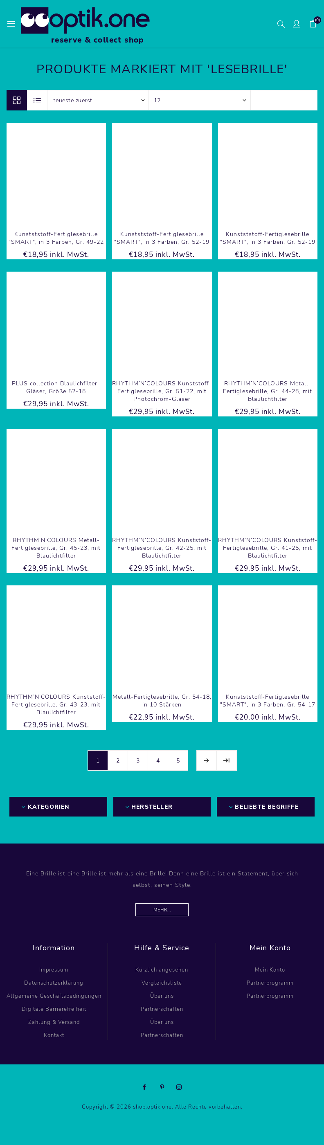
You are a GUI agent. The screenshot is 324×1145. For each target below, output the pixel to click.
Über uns (162, 996)
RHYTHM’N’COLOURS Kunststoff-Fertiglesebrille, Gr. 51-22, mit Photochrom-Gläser (162, 391)
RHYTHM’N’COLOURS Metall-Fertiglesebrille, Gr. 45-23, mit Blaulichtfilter (56, 548)
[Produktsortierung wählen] (98, 100)
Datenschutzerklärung (53, 983)
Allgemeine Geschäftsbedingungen (54, 996)
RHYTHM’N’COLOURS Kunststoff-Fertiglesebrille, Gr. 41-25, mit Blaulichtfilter (267, 548)
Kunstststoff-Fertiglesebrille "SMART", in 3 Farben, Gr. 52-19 (161, 238)
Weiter (206, 760)
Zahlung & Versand (54, 1022)
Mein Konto (270, 970)
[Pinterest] (162, 1087)
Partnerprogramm (270, 983)
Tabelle (17, 100)
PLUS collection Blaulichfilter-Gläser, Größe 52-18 (56, 387)
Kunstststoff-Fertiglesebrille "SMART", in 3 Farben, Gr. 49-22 (56, 238)
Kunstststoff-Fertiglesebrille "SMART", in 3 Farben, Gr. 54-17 (267, 701)
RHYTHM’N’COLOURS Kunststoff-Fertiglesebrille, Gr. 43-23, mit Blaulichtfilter (56, 704)
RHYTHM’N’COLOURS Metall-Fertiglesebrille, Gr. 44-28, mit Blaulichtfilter (267, 391)
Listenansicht (37, 100)
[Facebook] (144, 1087)
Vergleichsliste (162, 983)
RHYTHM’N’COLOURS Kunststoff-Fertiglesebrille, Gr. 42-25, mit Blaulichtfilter (162, 548)
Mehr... (162, 910)
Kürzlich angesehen (161, 970)
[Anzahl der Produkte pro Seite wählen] (199, 100)
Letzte (226, 760)
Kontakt (54, 1035)
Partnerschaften (162, 1009)
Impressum (53, 970)
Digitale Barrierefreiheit (54, 1009)
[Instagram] (179, 1087)
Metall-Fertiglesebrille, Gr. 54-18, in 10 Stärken (162, 701)
